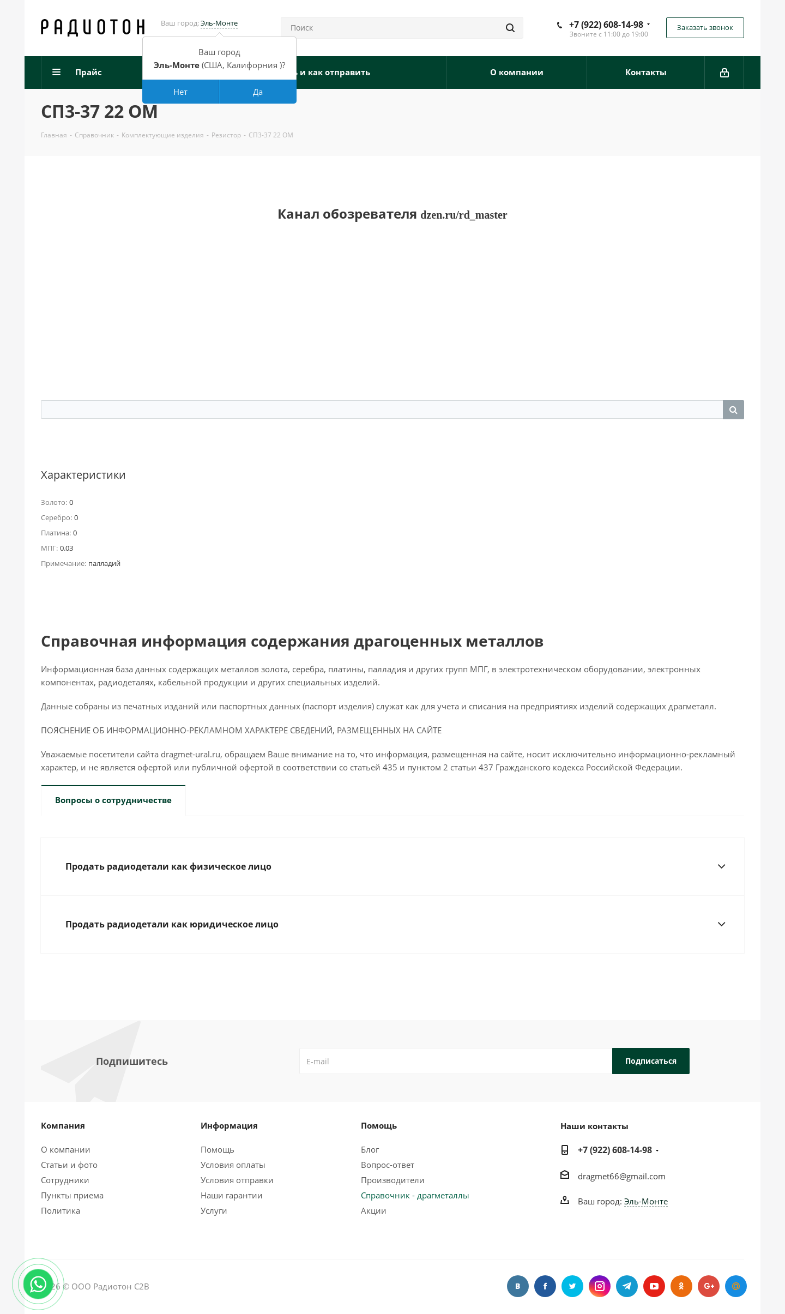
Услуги (214, 1210)
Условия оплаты (233, 1164)
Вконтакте (518, 1286)
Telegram (627, 1286)
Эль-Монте (219, 23)
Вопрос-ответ (387, 1164)
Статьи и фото (69, 1164)
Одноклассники (681, 1286)
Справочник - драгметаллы (415, 1195)
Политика (60, 1210)
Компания (63, 1125)
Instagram (600, 1286)
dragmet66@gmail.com (622, 1176)
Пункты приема (72, 1195)
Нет (180, 91)
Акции (374, 1210)
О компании (65, 1149)
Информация (229, 1125)
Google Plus (709, 1286)
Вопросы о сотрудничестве (113, 799)
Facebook (545, 1286)
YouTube (654, 1286)
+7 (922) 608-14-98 (606, 25)
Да (258, 91)
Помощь (217, 1149)
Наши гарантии (232, 1195)
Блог (370, 1149)
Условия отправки (237, 1179)
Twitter (572, 1286)
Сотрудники (65, 1179)
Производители (393, 1179)
